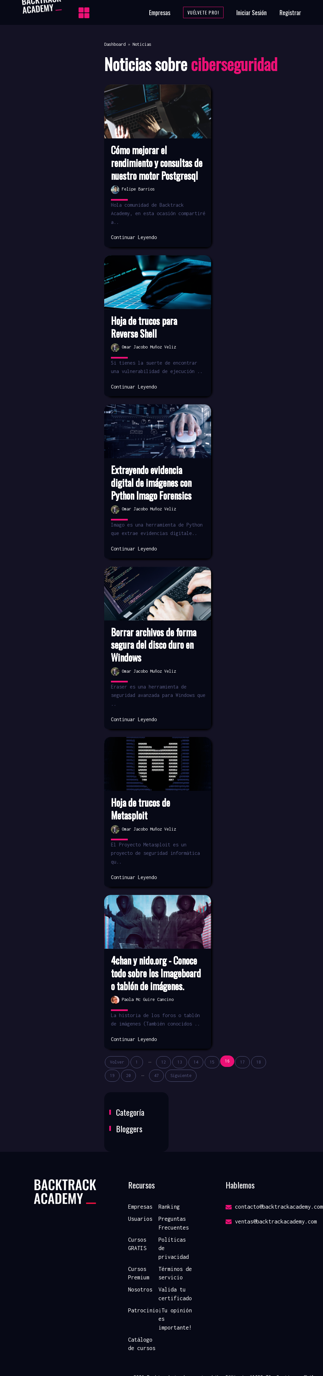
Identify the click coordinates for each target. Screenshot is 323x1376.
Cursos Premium (138, 1273)
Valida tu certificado (175, 1293)
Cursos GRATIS (137, 1244)
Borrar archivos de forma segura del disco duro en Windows (153, 645)
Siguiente (181, 1075)
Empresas (159, 12)
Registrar (290, 12)
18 (258, 1062)
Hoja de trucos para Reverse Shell (144, 327)
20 (128, 1075)
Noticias (142, 44)
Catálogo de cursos (141, 1344)
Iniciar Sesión (251, 12)
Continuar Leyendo (134, 237)
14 (196, 1062)
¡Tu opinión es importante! (175, 1319)
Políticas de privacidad (173, 1248)
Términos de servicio (175, 1273)
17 (242, 1062)
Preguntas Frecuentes (173, 1223)
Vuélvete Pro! (203, 12)
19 (112, 1075)
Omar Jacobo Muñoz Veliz (143, 346)
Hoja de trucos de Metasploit (140, 809)
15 (212, 1062)
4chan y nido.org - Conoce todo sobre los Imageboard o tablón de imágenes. (156, 973)
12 (163, 1062)
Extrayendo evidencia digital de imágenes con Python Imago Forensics (151, 483)
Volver (117, 1062)
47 (156, 1075)
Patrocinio (143, 1310)
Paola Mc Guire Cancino (142, 999)
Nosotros (140, 1289)
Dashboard (114, 44)
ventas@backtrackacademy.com (271, 1221)
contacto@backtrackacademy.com (274, 1207)
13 (179, 1062)
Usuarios (140, 1219)
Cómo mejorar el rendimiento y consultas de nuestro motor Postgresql (156, 163)
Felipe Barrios (133, 189)
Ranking (169, 1207)
